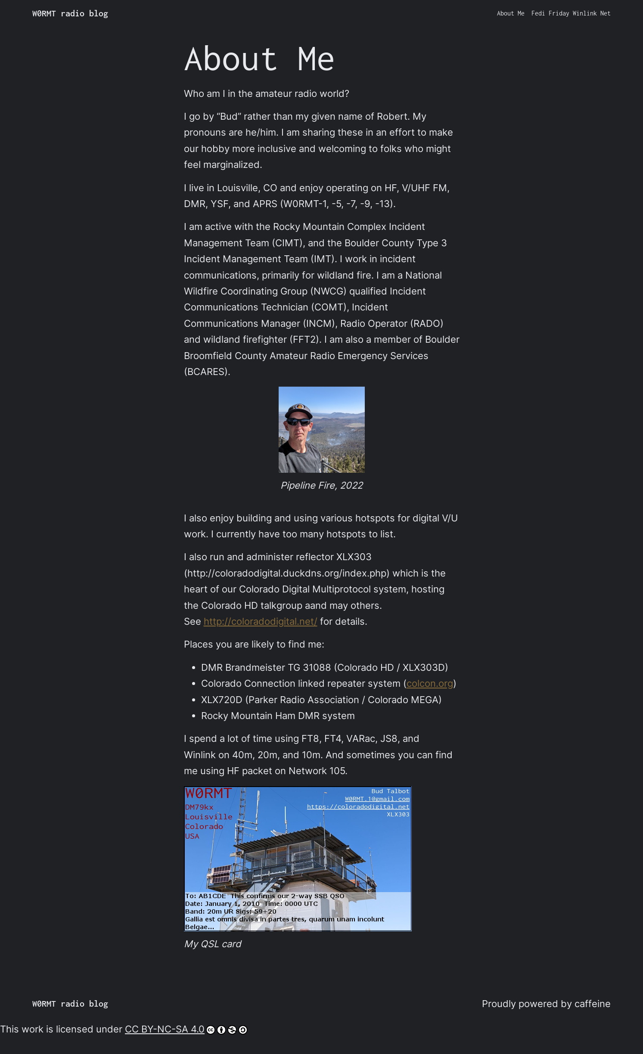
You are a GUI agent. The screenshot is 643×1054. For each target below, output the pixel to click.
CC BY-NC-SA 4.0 (186, 1029)
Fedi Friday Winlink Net (571, 13)
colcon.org (430, 683)
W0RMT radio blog (70, 13)
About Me (511, 13)
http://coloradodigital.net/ (260, 621)
